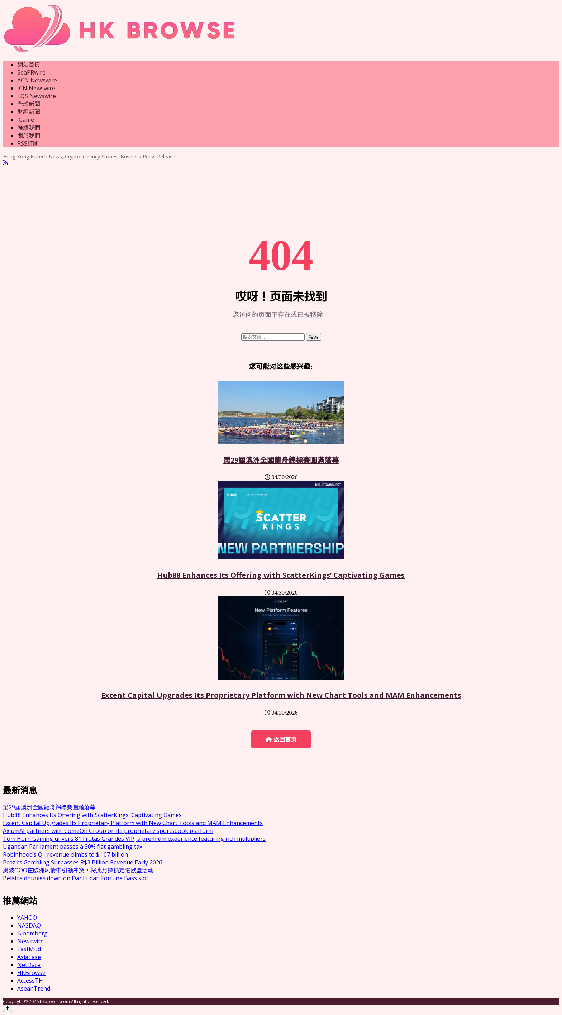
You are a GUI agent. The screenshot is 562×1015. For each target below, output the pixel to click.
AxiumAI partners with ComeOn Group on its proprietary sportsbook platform (108, 831)
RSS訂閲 (28, 143)
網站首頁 (28, 64)
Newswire (30, 941)
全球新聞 (28, 104)
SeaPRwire (31, 72)
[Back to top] (7, 1008)
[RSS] (5, 163)
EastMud (29, 949)
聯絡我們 (28, 128)
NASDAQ (29, 925)
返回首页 (281, 740)
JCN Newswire (36, 88)
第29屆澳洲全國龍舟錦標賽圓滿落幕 (281, 460)
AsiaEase (29, 957)
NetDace (29, 965)
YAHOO (27, 917)
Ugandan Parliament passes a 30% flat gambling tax (72, 846)
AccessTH (30, 981)
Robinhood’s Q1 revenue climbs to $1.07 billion (65, 854)
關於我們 (28, 135)
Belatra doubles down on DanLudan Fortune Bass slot (75, 878)
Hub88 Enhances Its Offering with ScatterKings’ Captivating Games (281, 575)
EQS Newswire (36, 96)
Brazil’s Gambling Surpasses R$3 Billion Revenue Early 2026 (82, 862)
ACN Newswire (37, 80)
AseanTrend (33, 988)
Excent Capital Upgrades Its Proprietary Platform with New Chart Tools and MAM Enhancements (281, 695)
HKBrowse (31, 973)
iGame (25, 120)
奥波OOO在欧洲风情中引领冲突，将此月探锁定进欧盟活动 (78, 870)
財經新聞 (28, 112)
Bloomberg (32, 933)
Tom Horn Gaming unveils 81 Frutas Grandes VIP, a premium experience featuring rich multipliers (134, 839)
